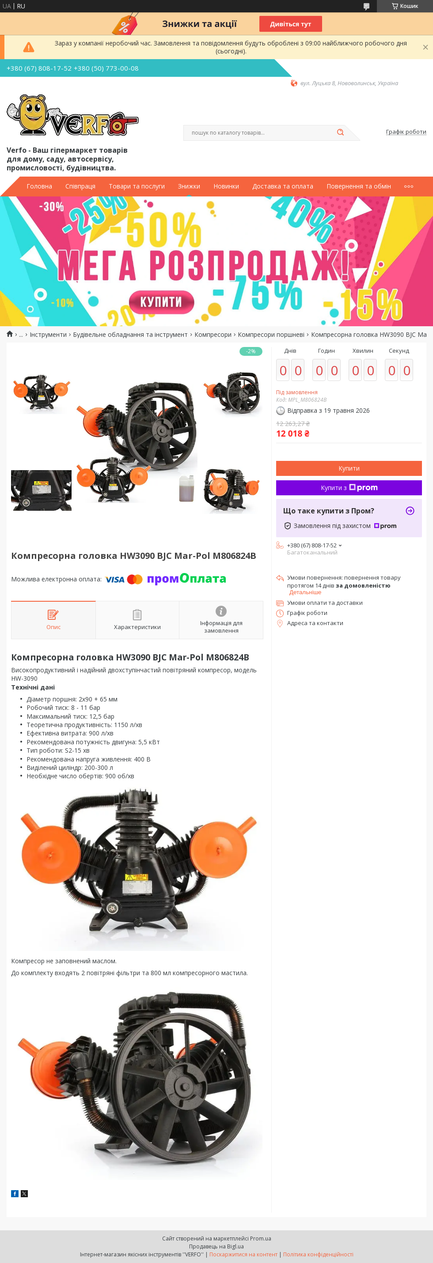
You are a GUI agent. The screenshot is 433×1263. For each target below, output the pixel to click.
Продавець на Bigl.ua (216, 1246)
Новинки (226, 186)
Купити (349, 468)
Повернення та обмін (359, 186)
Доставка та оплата (282, 186)
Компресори (213, 335)
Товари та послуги (137, 186)
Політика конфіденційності (318, 1254)
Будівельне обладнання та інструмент (130, 335)
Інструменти (48, 335)
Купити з (349, 487)
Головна (39, 186)
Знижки (189, 186)
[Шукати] (340, 133)
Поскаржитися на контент (243, 1254)
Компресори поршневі (271, 335)
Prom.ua (260, 1238)
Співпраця (80, 186)
